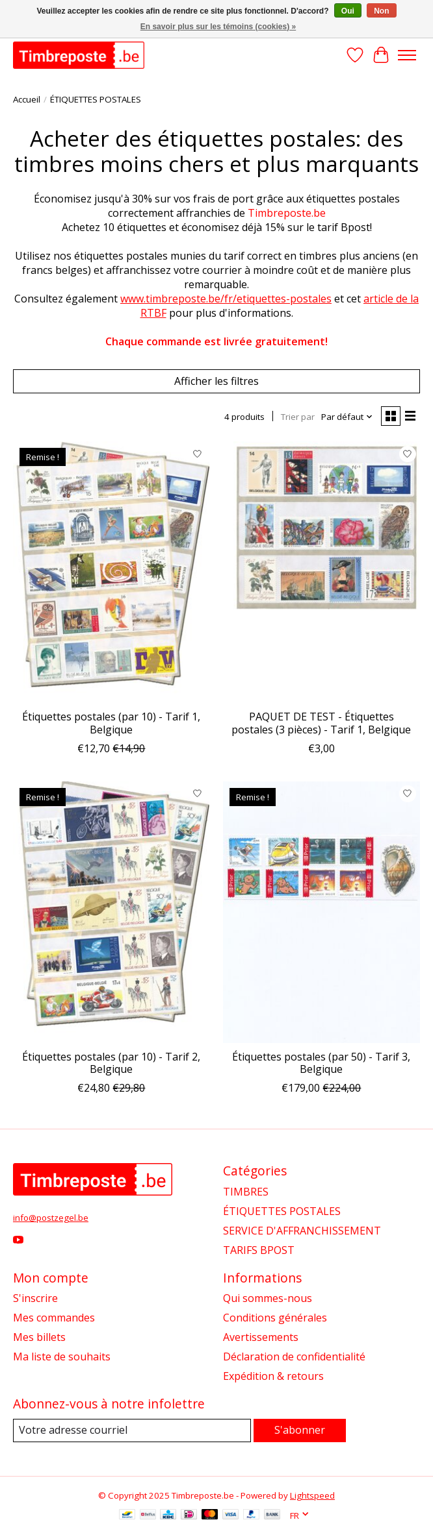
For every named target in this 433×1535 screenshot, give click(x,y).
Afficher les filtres (216, 381)
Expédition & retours (273, 1376)
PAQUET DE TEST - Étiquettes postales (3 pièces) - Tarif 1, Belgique (321, 722)
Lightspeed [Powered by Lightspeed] (312, 1495)
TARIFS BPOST (259, 1250)
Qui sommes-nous (267, 1298)
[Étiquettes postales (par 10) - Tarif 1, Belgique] (111, 572)
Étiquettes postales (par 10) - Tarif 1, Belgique (111, 722)
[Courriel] (132, 1430)
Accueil (26, 99)
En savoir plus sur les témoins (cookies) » (218, 26)
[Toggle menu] (407, 55)
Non (381, 11)
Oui (347, 11)
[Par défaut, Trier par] (347, 417)
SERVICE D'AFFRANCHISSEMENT (302, 1230)
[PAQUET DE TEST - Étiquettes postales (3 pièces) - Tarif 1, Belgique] (321, 572)
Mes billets (39, 1337)
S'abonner (299, 1430)
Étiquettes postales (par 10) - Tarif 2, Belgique (111, 1063)
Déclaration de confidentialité (294, 1356)
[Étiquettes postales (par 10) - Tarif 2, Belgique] (111, 912)
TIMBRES (246, 1192)
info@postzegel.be (50, 1217)
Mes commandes (54, 1317)
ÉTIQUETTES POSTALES (282, 1211)
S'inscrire (35, 1298)
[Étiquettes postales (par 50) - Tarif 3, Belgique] (321, 912)
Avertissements (260, 1337)
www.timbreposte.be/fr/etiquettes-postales (226, 298)
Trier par (298, 417)
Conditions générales (275, 1317)
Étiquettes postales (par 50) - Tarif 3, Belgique (321, 1063)
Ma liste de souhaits (62, 1356)
